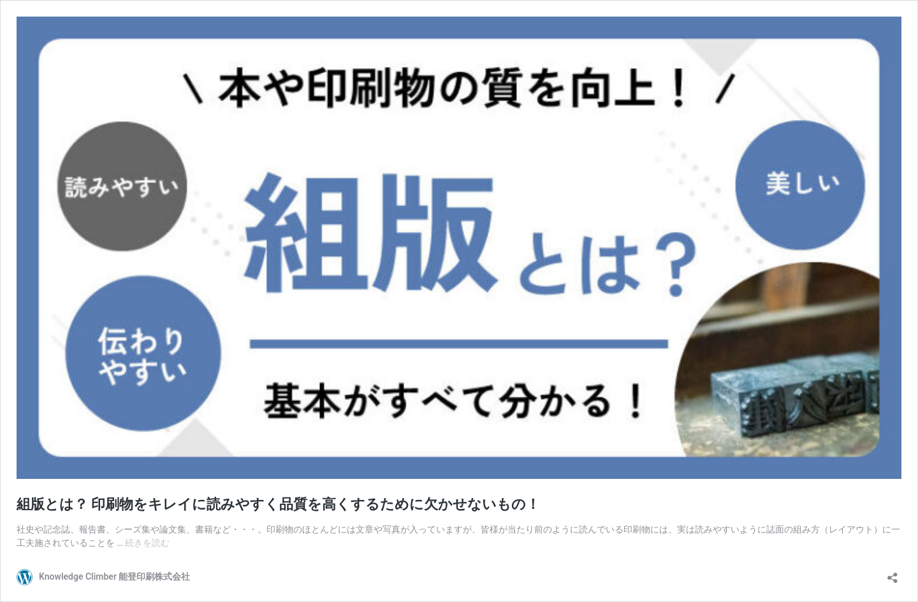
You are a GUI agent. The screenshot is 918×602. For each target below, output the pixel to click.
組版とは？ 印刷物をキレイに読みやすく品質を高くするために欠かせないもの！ (278, 504)
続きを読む (147, 543)
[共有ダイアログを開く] (892, 574)
